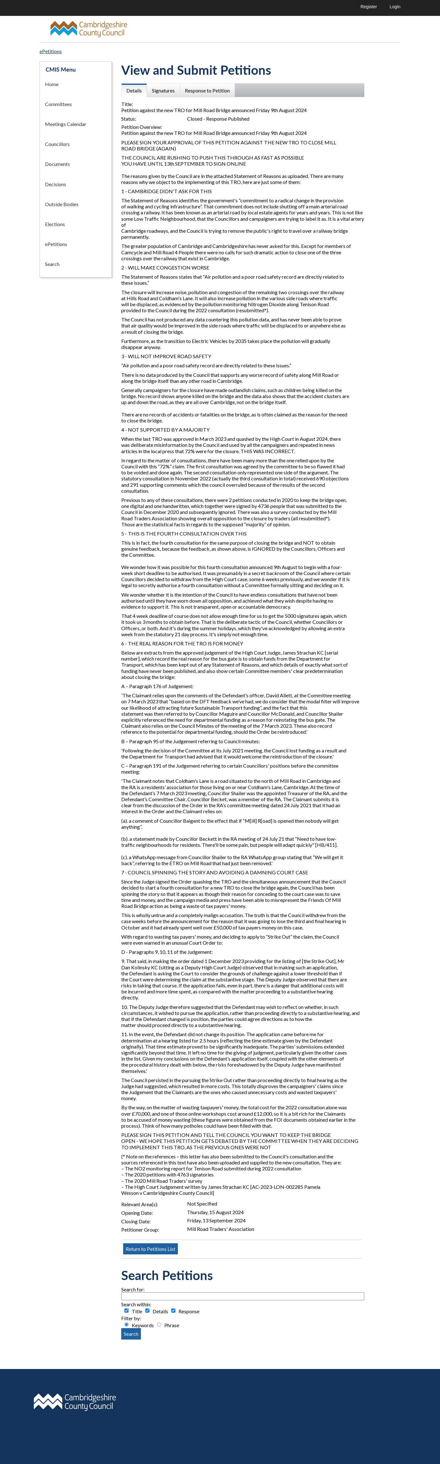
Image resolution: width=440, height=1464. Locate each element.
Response (189, 1311)
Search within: (136, 1304)
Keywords (143, 1325)
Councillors (57, 144)
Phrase (171, 1325)
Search (52, 264)
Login (395, 6)
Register (369, 6)
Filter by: (131, 1318)
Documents (57, 164)
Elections (55, 224)
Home (52, 84)
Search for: (133, 1289)
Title (137, 1311)
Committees (58, 104)
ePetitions (56, 244)
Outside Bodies (62, 204)
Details (160, 1311)
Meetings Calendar (65, 124)
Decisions (55, 184)
